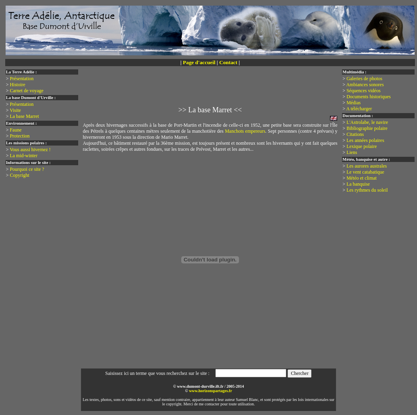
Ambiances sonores (365, 84)
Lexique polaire (361, 146)
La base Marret (24, 116)
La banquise (358, 184)
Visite (15, 110)
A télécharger (359, 108)
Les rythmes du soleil (367, 190)
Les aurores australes (366, 166)
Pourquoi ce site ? (27, 169)
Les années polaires (365, 140)
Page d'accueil (199, 62)
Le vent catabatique (365, 172)
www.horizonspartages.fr (210, 391)
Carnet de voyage (26, 90)
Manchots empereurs (245, 131)
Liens (351, 152)
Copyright (19, 175)
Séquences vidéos (363, 90)
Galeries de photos (364, 78)
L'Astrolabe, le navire (367, 122)
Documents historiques (368, 96)
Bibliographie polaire (366, 128)
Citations (355, 134)
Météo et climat (361, 178)
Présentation (21, 78)
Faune (15, 130)
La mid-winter (23, 155)
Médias (353, 102)
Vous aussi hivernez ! (30, 149)
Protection (19, 136)
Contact (228, 62)
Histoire (17, 84)
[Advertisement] (212, 91)
